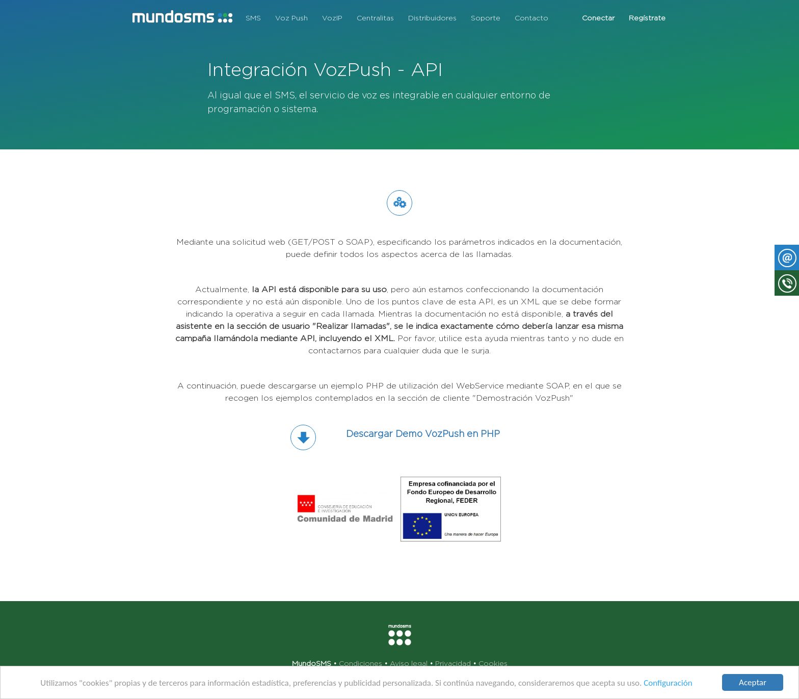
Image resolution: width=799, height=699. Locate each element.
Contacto (531, 18)
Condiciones (360, 663)
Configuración (668, 683)
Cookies (493, 663)
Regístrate (647, 18)
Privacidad (453, 663)
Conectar (598, 18)
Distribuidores (432, 18)
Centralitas (375, 18)
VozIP (332, 18)
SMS (253, 18)
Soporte (485, 18)
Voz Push (291, 18)
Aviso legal (409, 663)
